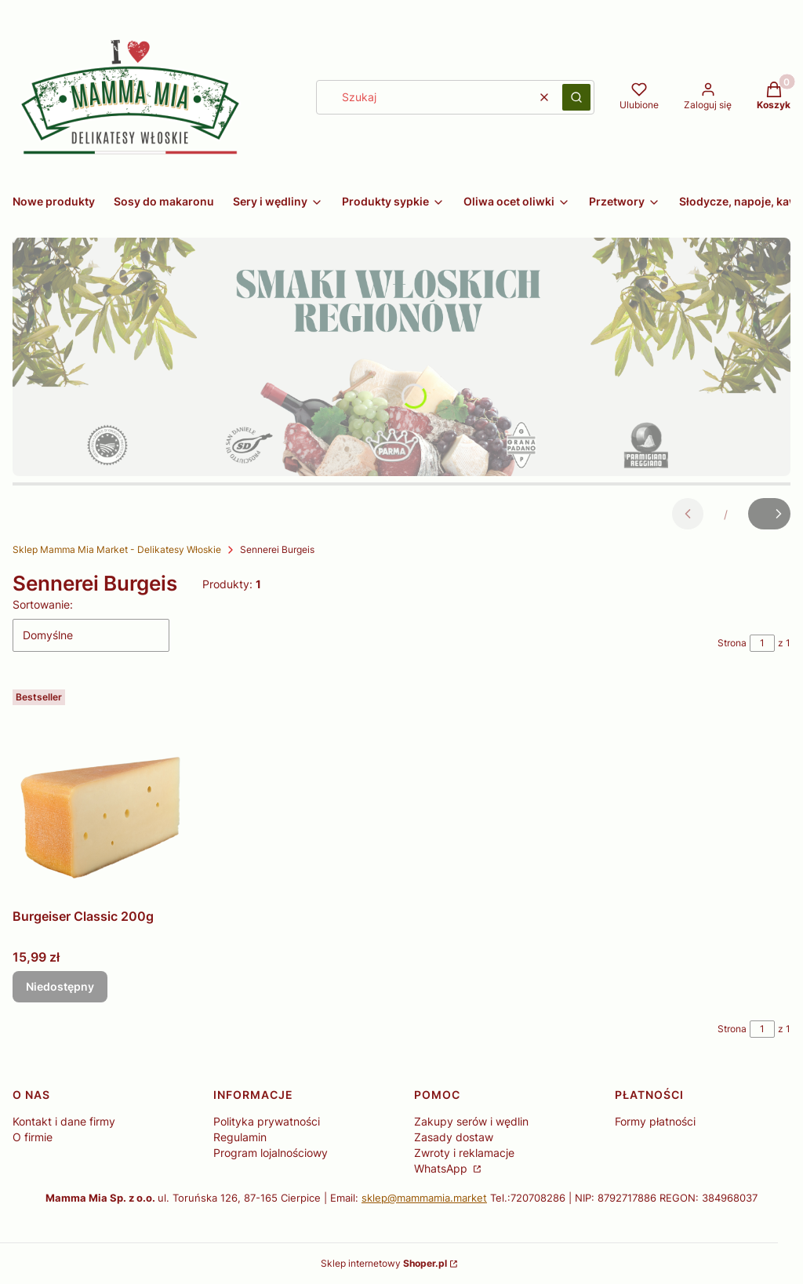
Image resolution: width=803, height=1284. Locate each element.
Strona (732, 643)
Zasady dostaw (453, 1137)
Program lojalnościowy (270, 1152)
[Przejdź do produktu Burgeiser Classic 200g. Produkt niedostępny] (105, 792)
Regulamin (240, 1137)
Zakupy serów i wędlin (471, 1121)
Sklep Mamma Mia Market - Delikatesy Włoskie (117, 549)
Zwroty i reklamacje (464, 1152)
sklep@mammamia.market (424, 1197)
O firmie (33, 1137)
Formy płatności (655, 1121)
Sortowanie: (43, 604)
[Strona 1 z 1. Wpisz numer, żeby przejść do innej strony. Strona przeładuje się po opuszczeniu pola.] (762, 643)
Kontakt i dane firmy (64, 1121)
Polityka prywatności (266, 1121)
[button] (576, 97)
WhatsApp (442, 1168)
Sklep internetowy (384, 1263)
